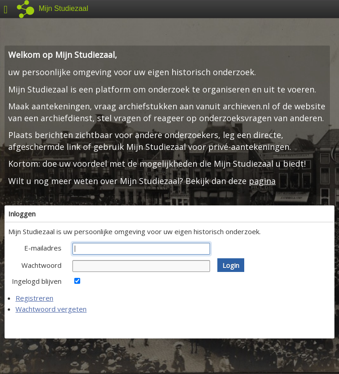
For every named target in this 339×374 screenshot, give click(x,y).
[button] (230, 265)
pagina (262, 180)
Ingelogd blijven (37, 281)
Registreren (34, 297)
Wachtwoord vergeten (51, 308)
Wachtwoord (41, 265)
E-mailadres (43, 247)
